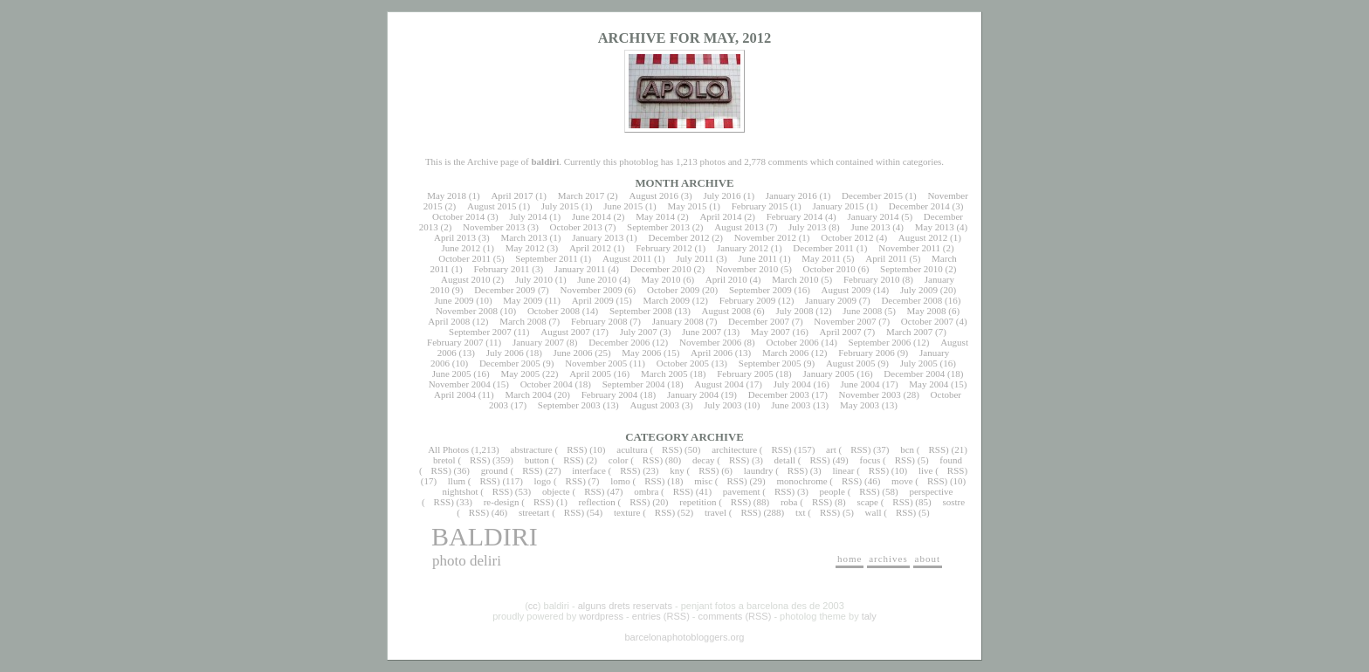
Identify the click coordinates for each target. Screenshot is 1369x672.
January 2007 (538, 342)
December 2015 (872, 195)
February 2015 (760, 206)
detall (784, 460)
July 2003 (722, 405)
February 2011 (501, 269)
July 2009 (919, 290)
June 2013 (871, 227)
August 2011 (626, 258)
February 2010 (871, 279)
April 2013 (455, 237)
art (831, 449)
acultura (631, 449)
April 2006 (712, 352)
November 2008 (467, 310)
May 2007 (770, 331)
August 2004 (719, 384)
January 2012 (742, 248)
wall (873, 512)
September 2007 (480, 331)
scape (866, 502)
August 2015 (492, 206)
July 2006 (505, 352)
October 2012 (847, 237)
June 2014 (591, 216)
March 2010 (795, 279)
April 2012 (590, 248)
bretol (444, 460)
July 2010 (534, 279)
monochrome (802, 481)
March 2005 (664, 373)
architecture (734, 449)
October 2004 (546, 384)
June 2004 (860, 384)
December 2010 (660, 269)
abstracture (532, 449)
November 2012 (765, 237)
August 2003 (654, 405)
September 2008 (640, 310)
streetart (534, 512)
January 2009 (830, 300)
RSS (575, 449)
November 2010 (747, 269)
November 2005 (596, 363)
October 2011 (464, 258)
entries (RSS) (661, 616)
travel (715, 512)
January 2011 (580, 269)
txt (800, 512)
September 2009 (760, 290)
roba (789, 502)
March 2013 (523, 237)
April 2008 (449, 321)
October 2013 (576, 227)
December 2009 (504, 290)
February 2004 (609, 394)
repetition (697, 502)
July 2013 (807, 227)
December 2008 (911, 300)
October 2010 (829, 269)
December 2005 (509, 363)
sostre (953, 502)
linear (843, 470)
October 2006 (793, 342)
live (925, 470)
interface (588, 470)
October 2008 (553, 310)
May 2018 (446, 195)
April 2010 (726, 279)
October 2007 (927, 321)
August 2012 (923, 237)
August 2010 (466, 279)
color (619, 460)
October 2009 (673, 290)
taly (869, 616)
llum (456, 481)
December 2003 (778, 394)
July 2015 (560, 206)
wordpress (601, 616)
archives (888, 558)
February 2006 (866, 352)
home (849, 558)
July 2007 (638, 331)
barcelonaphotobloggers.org (685, 637)
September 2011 (546, 258)
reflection (597, 502)
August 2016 (654, 195)
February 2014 (794, 216)
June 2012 (460, 248)
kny (677, 470)
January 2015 (838, 206)
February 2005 (745, 373)
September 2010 (911, 269)
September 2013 (658, 227)
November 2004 (460, 384)
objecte (556, 491)
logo (543, 481)
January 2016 (791, 195)
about (927, 558)
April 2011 (886, 258)
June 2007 (701, 331)
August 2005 (851, 363)
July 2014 (528, 216)
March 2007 (909, 331)
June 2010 (596, 279)
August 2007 (565, 331)
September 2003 (569, 405)
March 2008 (522, 321)
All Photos (448, 449)
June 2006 (573, 352)
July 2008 (794, 310)
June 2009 (454, 300)
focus (870, 460)
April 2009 (593, 300)
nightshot (460, 491)
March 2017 (581, 195)
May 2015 (686, 206)
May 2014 (655, 216)
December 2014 (919, 206)
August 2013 (739, 227)
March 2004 (528, 394)
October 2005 (683, 363)
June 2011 (758, 258)
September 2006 (880, 342)
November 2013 (494, 227)
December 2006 (619, 342)
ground (494, 470)
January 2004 (693, 394)
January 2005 (829, 373)
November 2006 (710, 342)
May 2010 (661, 279)
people (832, 491)
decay (703, 460)
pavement (741, 491)
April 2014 (720, 216)
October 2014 (458, 216)
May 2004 (928, 384)
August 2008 (727, 310)
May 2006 (641, 352)
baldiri (484, 536)
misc (703, 481)
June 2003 (790, 405)
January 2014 (873, 216)
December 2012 (678, 237)
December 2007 (758, 321)
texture (627, 512)
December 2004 (914, 373)
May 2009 (522, 300)
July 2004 (792, 384)
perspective (931, 491)
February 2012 (663, 248)
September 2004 (633, 384)
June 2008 (862, 310)
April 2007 (841, 331)
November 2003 (870, 394)
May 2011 (821, 258)
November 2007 (845, 321)
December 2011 (823, 248)
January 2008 (678, 321)
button (537, 460)
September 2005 (770, 363)
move (901, 481)
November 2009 (591, 290)
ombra (646, 491)
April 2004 (455, 394)
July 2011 (694, 258)
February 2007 (455, 342)
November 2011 (909, 248)
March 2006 (785, 352)
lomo (620, 481)
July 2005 (919, 363)
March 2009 (666, 300)
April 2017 (512, 195)
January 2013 (597, 237)
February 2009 (747, 300)
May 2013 (934, 227)
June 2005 (451, 373)
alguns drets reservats (625, 605)
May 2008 (926, 310)
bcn (907, 449)
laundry (759, 470)
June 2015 (623, 206)
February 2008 (599, 321)
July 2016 (721, 195)
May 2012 (525, 248)
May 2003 (859, 405)
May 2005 (520, 373)
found (950, 460)
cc (533, 605)
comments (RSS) (735, 616)
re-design (501, 502)
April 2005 (590, 373)
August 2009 (846, 290)
